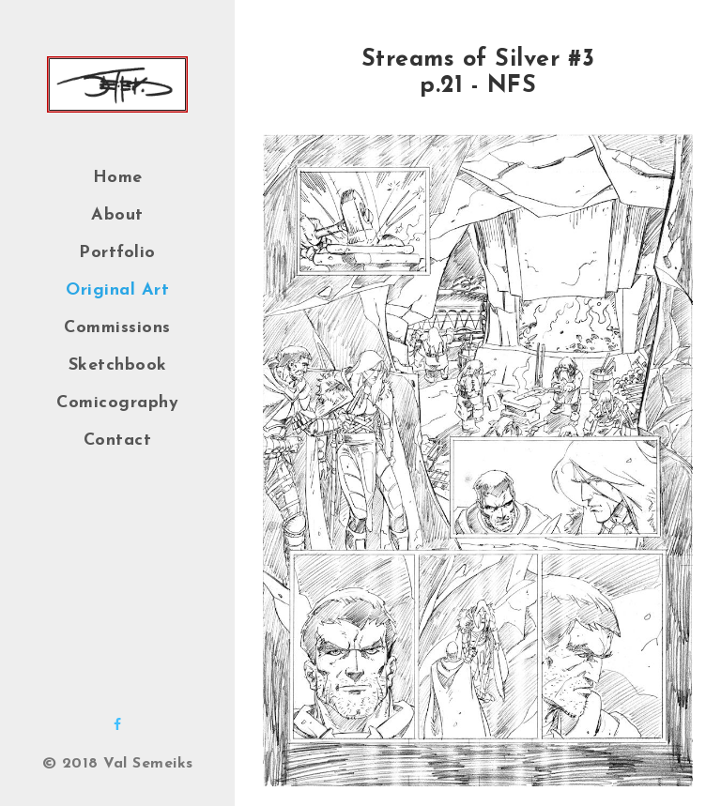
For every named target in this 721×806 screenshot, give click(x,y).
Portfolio (117, 253)
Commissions (117, 328)
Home (118, 178)
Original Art (117, 290)
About (117, 215)
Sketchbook (118, 365)
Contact (118, 440)
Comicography (117, 403)
